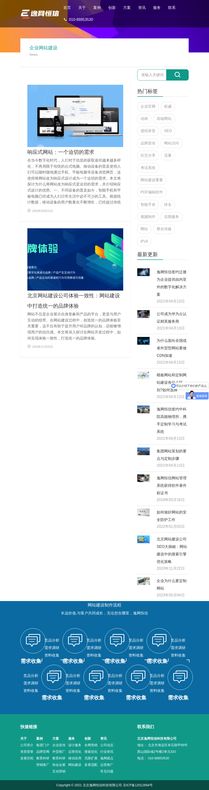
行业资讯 (106, 751)
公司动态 (106, 745)
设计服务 (74, 745)
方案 (127, 8)
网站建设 (74, 765)
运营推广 (106, 765)
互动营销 (58, 771)
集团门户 (42, 745)
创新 (112, 8)
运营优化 (74, 751)
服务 (157, 8)
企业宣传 (58, 745)
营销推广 (42, 765)
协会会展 (58, 765)
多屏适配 (90, 765)
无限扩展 (90, 758)
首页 (67, 8)
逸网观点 (106, 758)
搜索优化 (90, 751)
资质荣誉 (26, 751)
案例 (97, 8)
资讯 (142, 8)
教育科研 (42, 758)
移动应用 (74, 758)
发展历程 (26, 758)
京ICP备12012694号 (138, 785)
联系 (172, 8)
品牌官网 (42, 751)
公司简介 (26, 745)
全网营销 (90, 745)
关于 (82, 8)
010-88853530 (78, 20)
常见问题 (106, 771)
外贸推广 (58, 751)
